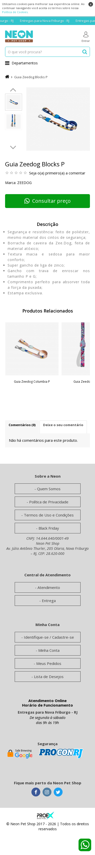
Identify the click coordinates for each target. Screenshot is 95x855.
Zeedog (24, 182)
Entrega (49, 600)
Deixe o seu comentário (63, 425)
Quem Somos (49, 488)
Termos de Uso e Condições (49, 514)
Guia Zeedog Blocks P (31, 77)
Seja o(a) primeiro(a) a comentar (57, 172)
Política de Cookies (15, 12)
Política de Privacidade (48, 501)
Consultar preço (47, 200)
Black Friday (49, 528)
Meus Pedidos (48, 663)
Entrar (86, 37)
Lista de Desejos (49, 676)
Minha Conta (49, 650)
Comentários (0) (22, 425)
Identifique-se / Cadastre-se (49, 637)
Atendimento (48, 587)
